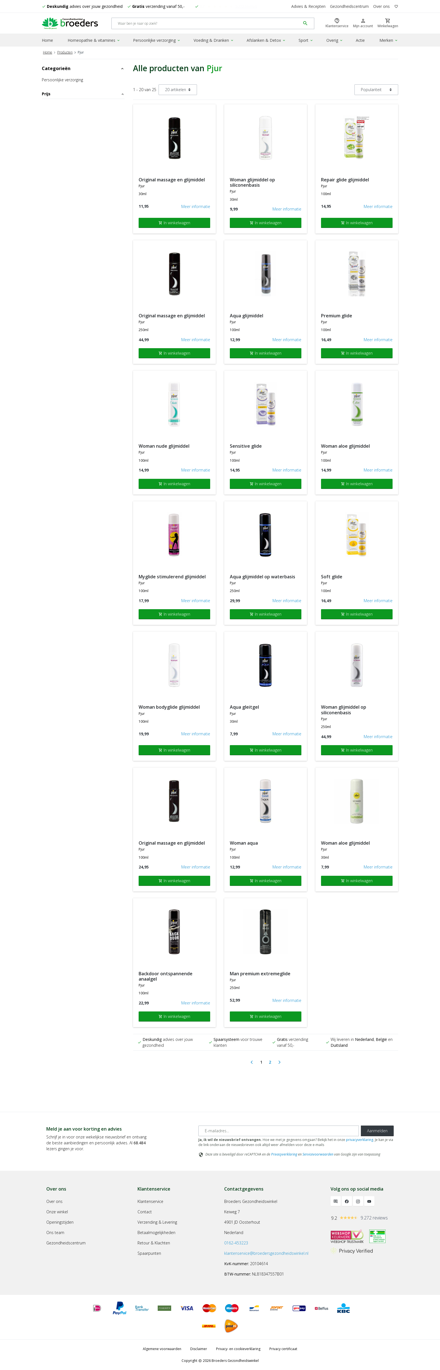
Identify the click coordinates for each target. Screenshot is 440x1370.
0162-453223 (236, 1243)
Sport (306, 40)
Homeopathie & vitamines (94, 40)
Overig (334, 40)
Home (47, 40)
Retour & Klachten (154, 1243)
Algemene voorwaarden (162, 1348)
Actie (360, 40)
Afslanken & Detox (266, 40)
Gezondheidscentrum (349, 6)
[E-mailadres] (278, 1131)
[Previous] (251, 1062)
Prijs (83, 93)
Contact (145, 1211)
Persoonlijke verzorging (157, 40)
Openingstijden (60, 1222)
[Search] (206, 23)
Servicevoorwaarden (317, 1154)
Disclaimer (198, 1348)
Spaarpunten (149, 1253)
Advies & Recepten (308, 6)
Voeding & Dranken (214, 40)
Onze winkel (57, 1211)
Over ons (381, 6)
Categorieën (83, 68)
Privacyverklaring (284, 1154)
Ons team (55, 1232)
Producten (65, 52)
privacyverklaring (359, 1139)
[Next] (279, 1062)
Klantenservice (150, 1201)
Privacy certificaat (283, 1348)
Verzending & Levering (157, 1222)
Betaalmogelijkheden (156, 1232)
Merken (388, 40)
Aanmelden (377, 1130)
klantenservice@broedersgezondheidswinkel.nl (266, 1253)
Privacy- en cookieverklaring (238, 1348)
